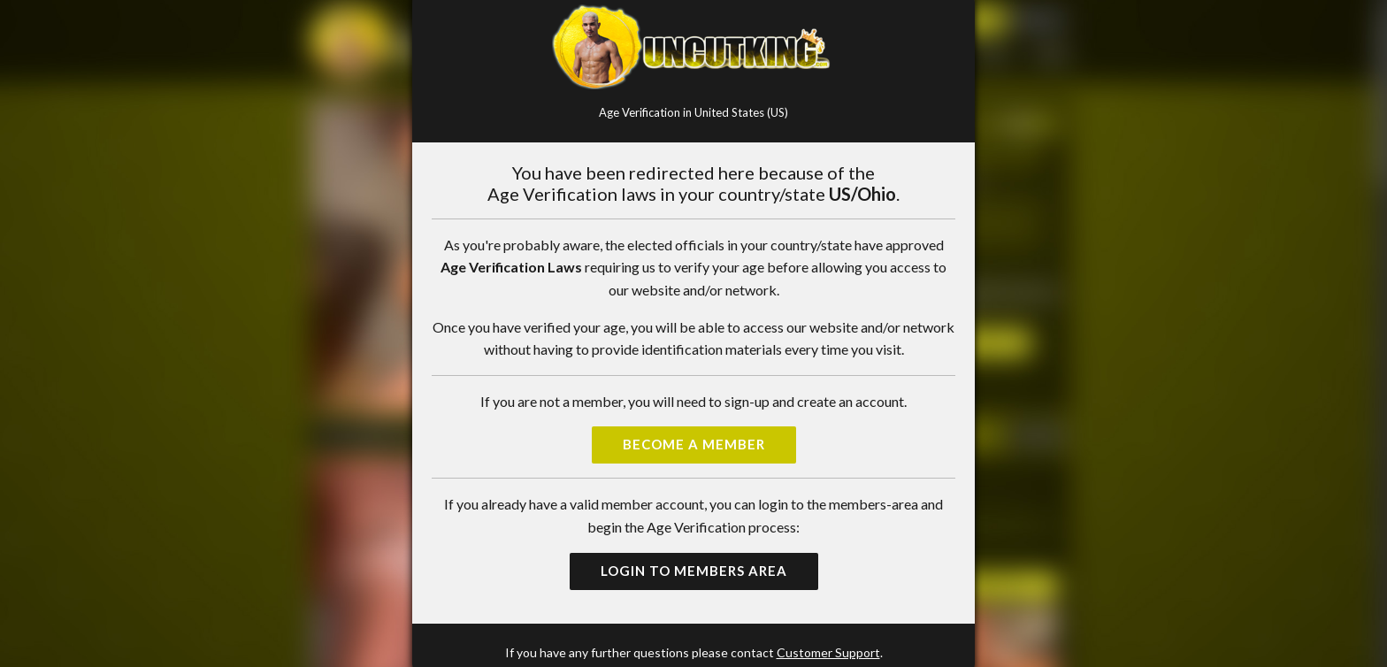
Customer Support (828, 652)
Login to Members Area (694, 571)
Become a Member (694, 444)
